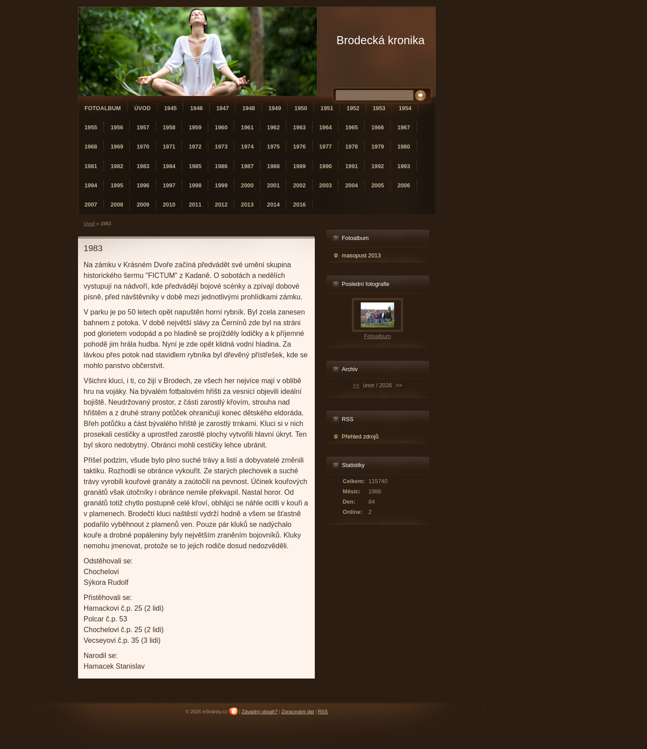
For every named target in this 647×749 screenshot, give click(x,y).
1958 (169, 127)
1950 (300, 108)
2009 (142, 204)
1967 (403, 127)
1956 (117, 127)
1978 (351, 146)
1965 (351, 127)
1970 (142, 146)
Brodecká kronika (381, 40)
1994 (91, 185)
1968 (91, 146)
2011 (195, 204)
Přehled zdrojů (360, 436)
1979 (377, 146)
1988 (273, 166)
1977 (325, 146)
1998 (195, 185)
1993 (403, 166)
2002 (299, 185)
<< (356, 385)
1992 (377, 166)
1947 (222, 108)
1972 (195, 146)
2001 (273, 185)
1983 (142, 166)
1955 (91, 127)
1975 (273, 146)
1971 (169, 146)
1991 (351, 166)
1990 (325, 166)
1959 (195, 127)
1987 (247, 166)
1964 (325, 127)
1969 (117, 146)
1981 (91, 166)
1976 (299, 146)
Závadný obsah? (259, 711)
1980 (403, 146)
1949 (274, 108)
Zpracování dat (297, 711)
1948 (248, 108)
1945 (170, 108)
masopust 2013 (361, 255)
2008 (117, 204)
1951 (327, 108)
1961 (247, 127)
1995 (117, 185)
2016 (299, 204)
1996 (142, 185)
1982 (117, 166)
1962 (273, 127)
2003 (325, 185)
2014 (273, 204)
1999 (221, 185)
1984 (169, 166)
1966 (377, 127)
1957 (142, 127)
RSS (323, 711)
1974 (247, 146)
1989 (299, 166)
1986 (221, 166)
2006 (403, 185)
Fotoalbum (103, 108)
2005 (377, 185)
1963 (299, 127)
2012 (221, 204)
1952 (352, 108)
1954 (405, 108)
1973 (221, 146)
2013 (247, 204)
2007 (91, 204)
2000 (247, 185)
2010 (169, 204)
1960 (221, 127)
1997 (169, 185)
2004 (351, 185)
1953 (379, 108)
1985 (195, 166)
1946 (196, 108)
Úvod (142, 108)
